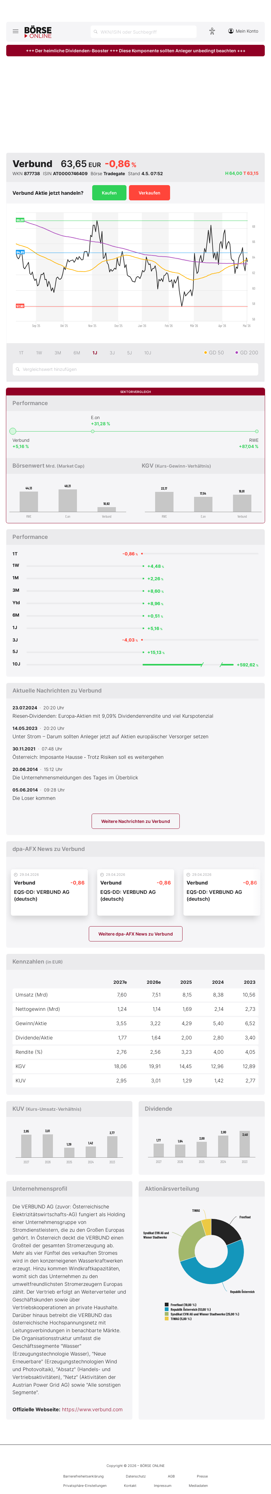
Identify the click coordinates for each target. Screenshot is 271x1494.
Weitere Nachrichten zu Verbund (135, 821)
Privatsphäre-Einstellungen (85, 1485)
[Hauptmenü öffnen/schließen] (15, 31)
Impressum (162, 1485)
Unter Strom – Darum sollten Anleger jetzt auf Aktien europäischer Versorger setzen (110, 736)
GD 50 (216, 352)
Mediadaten (198, 1485)
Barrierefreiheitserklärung (83, 1476)
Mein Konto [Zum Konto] (243, 31)
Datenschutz (136, 1476)
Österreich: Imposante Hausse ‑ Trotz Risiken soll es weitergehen (88, 757)
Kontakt (130, 1485)
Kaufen (109, 192)
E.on (95, 417)
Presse (202, 1476)
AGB (171, 1476)
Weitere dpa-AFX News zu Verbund (135, 933)
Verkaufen (149, 192)
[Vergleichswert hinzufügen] (135, 369)
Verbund (21, 440)
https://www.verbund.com (92, 1409)
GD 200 (249, 352)
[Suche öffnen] (144, 32)
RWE (254, 440)
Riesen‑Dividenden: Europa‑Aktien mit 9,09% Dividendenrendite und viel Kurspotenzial (112, 716)
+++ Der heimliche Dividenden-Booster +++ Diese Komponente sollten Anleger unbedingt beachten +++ (135, 50)
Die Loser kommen (33, 798)
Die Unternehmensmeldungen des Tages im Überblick (75, 777)
